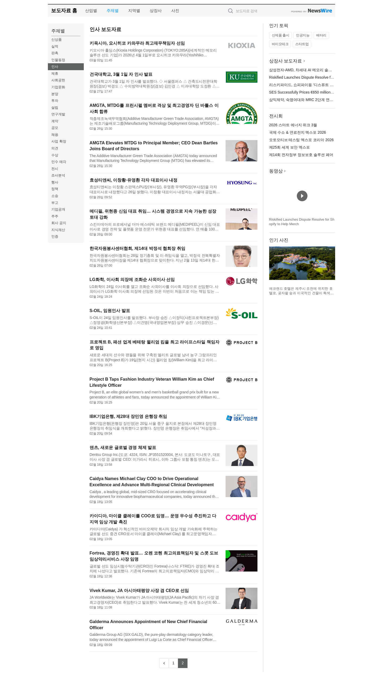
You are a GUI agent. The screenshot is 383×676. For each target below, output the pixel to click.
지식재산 (58, 230)
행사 (54, 182)
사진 (175, 10)
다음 (331, 265)
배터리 (321, 35)
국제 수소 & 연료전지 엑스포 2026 (297, 132)
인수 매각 (58, 162)
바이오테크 (280, 44)
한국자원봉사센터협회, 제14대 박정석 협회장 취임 (137, 248)
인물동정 (58, 60)
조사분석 (58, 175)
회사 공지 (58, 223)
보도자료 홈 (64, 10)
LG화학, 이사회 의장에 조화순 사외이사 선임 (132, 279)
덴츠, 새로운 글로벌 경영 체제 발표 (123, 447)
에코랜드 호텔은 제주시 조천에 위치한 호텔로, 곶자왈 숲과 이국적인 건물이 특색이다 (301, 293)
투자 (54, 101)
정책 (54, 189)
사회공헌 (58, 80)
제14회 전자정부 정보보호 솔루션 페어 (301, 155)
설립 (54, 108)
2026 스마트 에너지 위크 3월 (293, 125)
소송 (54, 196)
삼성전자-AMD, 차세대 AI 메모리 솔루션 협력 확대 (311, 70)
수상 (54, 155)
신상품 (56, 39)
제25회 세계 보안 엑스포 (289, 147)
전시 (54, 169)
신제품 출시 (280, 35)
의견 (54, 148)
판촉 (54, 53)
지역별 (134, 10)
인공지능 (302, 35)
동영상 (276, 171)
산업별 (91, 10)
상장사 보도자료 (285, 61)
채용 (54, 135)
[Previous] (164, 663)
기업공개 (58, 209)
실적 (54, 46)
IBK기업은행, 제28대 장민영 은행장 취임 (128, 416)
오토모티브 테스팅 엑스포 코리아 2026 (301, 140)
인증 (54, 236)
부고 (54, 203)
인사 (54, 67)
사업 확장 (58, 141)
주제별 (113, 10)
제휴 (54, 73)
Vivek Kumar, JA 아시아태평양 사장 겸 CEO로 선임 (139, 590)
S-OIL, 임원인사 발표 (110, 310)
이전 (273, 265)
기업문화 (58, 87)
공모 (54, 128)
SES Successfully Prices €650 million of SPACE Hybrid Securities (323, 92)
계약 (54, 121)
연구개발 (58, 114)
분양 (54, 94)
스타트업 (302, 44)
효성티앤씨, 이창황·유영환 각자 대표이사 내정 (134, 180)
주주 (54, 216)
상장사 (156, 10)
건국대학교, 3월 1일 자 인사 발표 (121, 74)
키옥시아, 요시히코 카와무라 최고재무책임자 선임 (137, 43)
